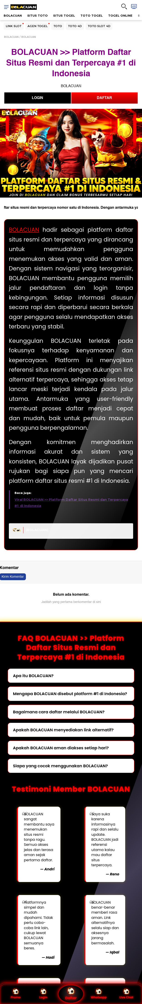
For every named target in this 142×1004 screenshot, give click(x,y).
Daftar (71, 994)
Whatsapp (99, 994)
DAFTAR (104, 98)
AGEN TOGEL (37, 26)
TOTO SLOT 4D (99, 26)
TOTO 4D (75, 26)
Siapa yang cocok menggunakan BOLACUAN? (60, 766)
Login (43, 994)
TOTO (57, 26)
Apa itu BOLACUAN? (33, 676)
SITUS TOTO (37, 15)
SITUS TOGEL (64, 15)
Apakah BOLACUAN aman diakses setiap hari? (61, 748)
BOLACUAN (13, 15)
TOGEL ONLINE (120, 15)
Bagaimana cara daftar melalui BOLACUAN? (59, 712)
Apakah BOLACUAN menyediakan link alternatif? (63, 730)
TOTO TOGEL (91, 15)
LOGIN (37, 98)
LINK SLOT (14, 26)
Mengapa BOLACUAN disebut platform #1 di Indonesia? (70, 693)
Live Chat (126, 994)
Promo (15, 994)
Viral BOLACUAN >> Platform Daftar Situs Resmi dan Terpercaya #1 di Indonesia (71, 503)
